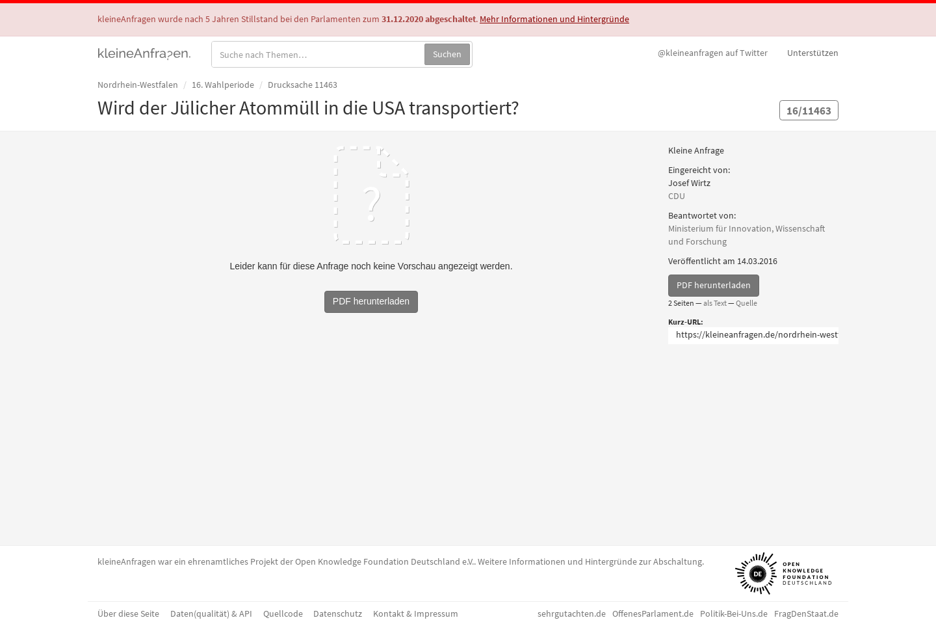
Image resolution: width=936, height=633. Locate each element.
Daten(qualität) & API (211, 613)
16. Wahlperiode (223, 84)
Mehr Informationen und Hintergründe (554, 19)
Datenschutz (337, 613)
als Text (715, 303)
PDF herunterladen (714, 285)
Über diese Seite (128, 613)
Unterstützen (812, 53)
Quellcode (283, 613)
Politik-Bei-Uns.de (734, 613)
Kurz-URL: (685, 322)
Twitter (713, 53)
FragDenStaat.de (806, 613)
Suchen (447, 54)
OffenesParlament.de (653, 613)
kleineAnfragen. (145, 52)
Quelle (746, 303)
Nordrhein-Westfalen (138, 84)
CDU (676, 196)
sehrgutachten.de (572, 613)
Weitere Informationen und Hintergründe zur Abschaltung (590, 561)
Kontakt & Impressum (415, 613)
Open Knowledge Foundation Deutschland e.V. (384, 561)
